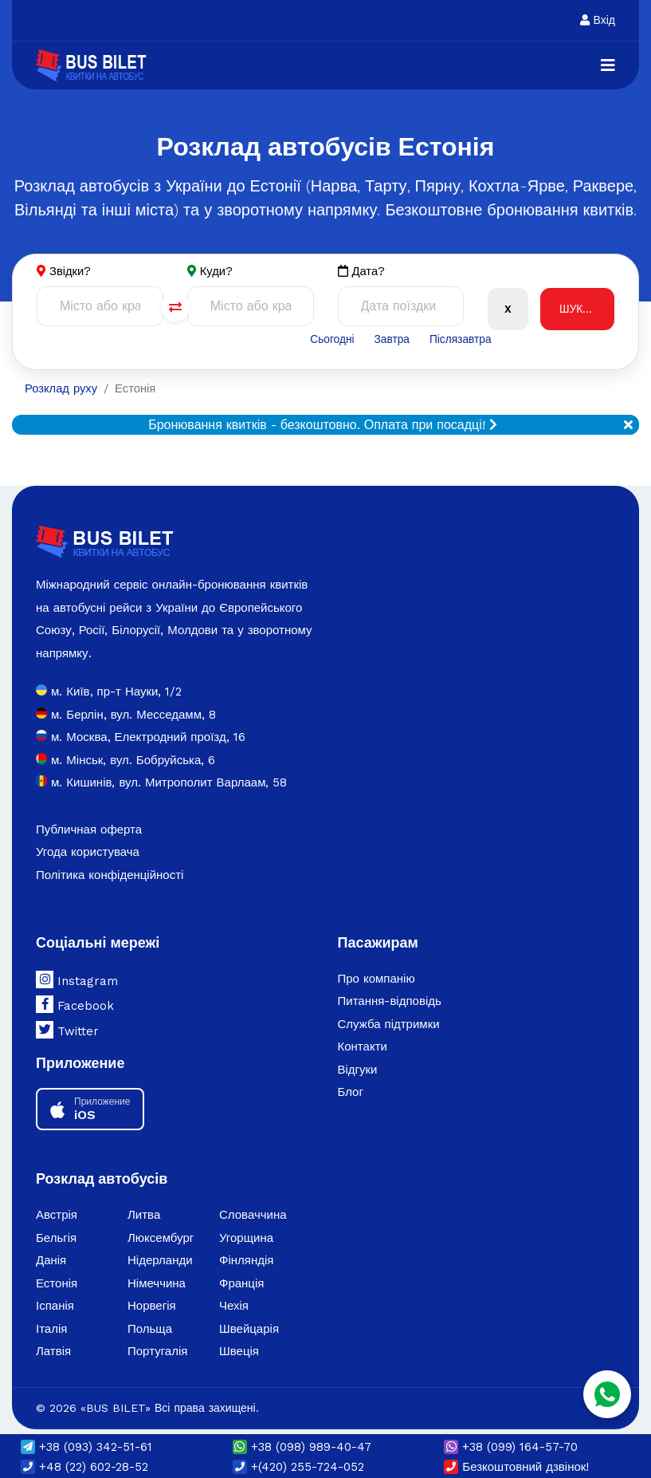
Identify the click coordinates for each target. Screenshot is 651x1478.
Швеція (239, 1352)
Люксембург (160, 1239)
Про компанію (376, 979)
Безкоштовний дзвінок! (516, 1467)
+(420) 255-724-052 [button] (298, 1467)
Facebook (75, 1005)
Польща (149, 1329)
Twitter (67, 1030)
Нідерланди (160, 1261)
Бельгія (56, 1239)
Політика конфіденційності (109, 876)
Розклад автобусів (101, 1180)
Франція (241, 1284)
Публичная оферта (89, 830)
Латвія (53, 1352)
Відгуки (358, 1070)
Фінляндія (246, 1261)
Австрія (56, 1215)
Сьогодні (330, 339)
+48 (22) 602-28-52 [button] (84, 1467)
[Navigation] (608, 65)
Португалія (157, 1352)
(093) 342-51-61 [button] (86, 1447)
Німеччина (156, 1284)
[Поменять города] (175, 308)
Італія (51, 1329)
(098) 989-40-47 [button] (302, 1447)
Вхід (597, 20)
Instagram (77, 980)
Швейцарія (249, 1329)
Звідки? (70, 271)
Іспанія (55, 1306)
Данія (51, 1261)
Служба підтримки (389, 1025)
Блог (350, 1093)
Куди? (216, 271)
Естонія (56, 1284)
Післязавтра (460, 339)
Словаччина (253, 1215)
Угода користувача (87, 852)
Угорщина (246, 1239)
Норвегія (151, 1306)
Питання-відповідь (389, 1002)
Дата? (362, 271)
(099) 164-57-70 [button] (511, 1447)
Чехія (234, 1306)
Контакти (362, 1047)
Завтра (392, 339)
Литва (143, 1215)
